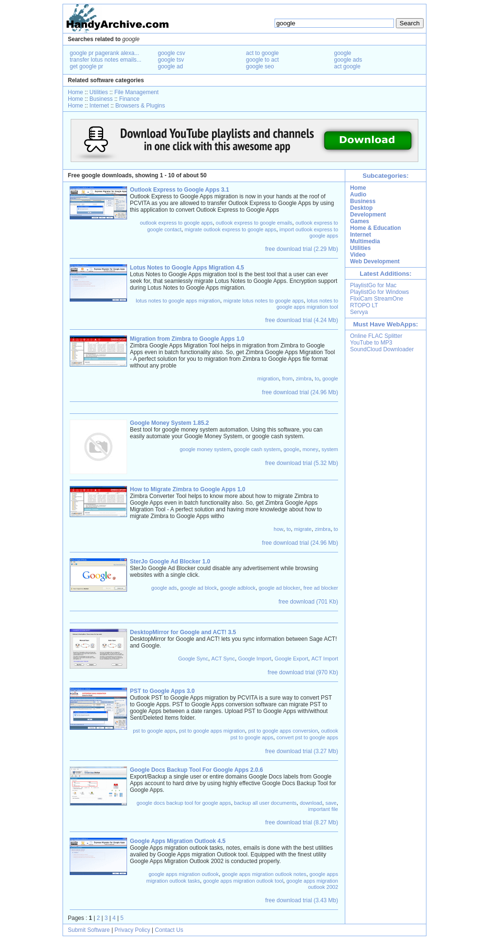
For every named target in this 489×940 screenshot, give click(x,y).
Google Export (291, 658)
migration (268, 378)
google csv (171, 53)
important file (323, 809)
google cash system (257, 449)
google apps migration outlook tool (243, 881)
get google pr (86, 66)
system (329, 449)
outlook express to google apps (176, 223)
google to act (262, 59)
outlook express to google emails (254, 223)
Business (101, 99)
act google (347, 66)
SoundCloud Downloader (382, 349)
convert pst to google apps (307, 737)
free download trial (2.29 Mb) (301, 249)
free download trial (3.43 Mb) (301, 900)
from (287, 378)
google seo (260, 66)
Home (75, 92)
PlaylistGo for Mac (373, 285)
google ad (170, 66)
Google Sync (193, 658)
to (317, 378)
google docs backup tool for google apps (184, 803)
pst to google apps (154, 731)
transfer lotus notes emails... (105, 59)
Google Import (255, 658)
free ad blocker (320, 588)
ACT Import (324, 658)
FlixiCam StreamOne (376, 298)
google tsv (171, 59)
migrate (303, 529)
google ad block (198, 588)
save (330, 803)
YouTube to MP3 (371, 342)
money (310, 449)
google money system (205, 449)
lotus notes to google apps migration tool (307, 304)
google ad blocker (279, 588)
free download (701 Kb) (308, 601)
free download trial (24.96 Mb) (300, 392)
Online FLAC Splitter (376, 336)
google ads (348, 59)
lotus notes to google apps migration (178, 300)
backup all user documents (265, 803)
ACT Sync (223, 658)
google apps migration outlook (184, 874)
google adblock (237, 588)
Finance (129, 99)
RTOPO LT (364, 305)
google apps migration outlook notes (264, 874)
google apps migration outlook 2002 (312, 884)
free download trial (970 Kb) (303, 672)
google (342, 53)
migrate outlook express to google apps (230, 229)
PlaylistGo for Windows (379, 292)
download (311, 803)
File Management (136, 92)
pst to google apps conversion (283, 731)
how (278, 529)
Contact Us (169, 930)
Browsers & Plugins (140, 105)
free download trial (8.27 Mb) (301, 822)
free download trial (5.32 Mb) (301, 463)
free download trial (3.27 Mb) (301, 751)
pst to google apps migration (212, 731)
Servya (359, 312)
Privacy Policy (132, 930)
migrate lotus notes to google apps (263, 300)
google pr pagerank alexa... (104, 53)
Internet (99, 105)
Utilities (98, 92)
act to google (262, 53)
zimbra (303, 378)
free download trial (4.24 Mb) (301, 320)
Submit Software (89, 930)
